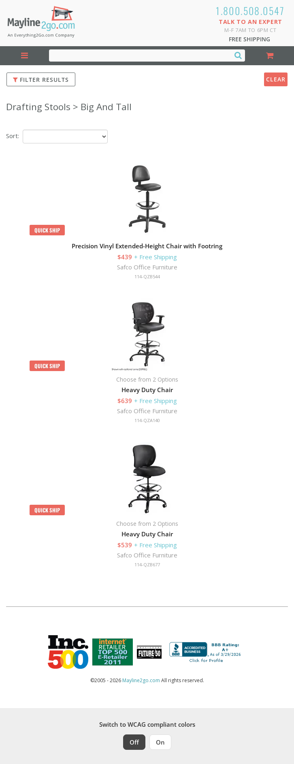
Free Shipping (249, 39)
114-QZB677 (147, 564)
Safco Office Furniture (147, 267)
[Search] (238, 55)
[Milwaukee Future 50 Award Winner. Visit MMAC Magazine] (149, 652)
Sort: (12, 136)
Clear (275, 79)
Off (134, 742)
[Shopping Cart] (269, 55)
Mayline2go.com (141, 680)
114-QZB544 (147, 276)
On (160, 742)
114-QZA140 (147, 420)
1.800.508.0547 (250, 10)
